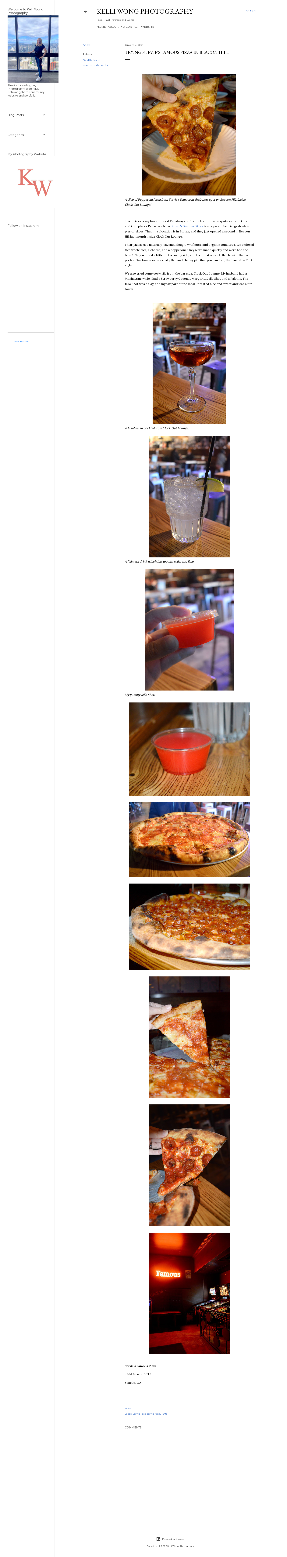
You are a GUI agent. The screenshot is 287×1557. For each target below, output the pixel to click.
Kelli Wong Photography (145, 11)
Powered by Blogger (170, 1539)
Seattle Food (91, 60)
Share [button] (87, 45)
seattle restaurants (95, 65)
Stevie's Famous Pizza (188, 226)
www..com (22, 341)
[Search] (252, 11)
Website (147, 26)
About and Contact (123, 26)
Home (101, 26)
